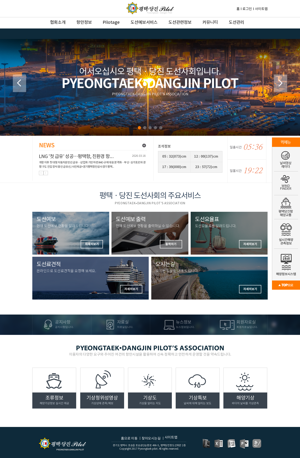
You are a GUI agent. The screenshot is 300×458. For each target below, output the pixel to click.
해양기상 (245, 400)
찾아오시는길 (151, 438)
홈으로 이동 (129, 438)
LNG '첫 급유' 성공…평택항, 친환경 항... (76, 156)
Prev (19, 83)
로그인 (247, 9)
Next (280, 83)
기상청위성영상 (102, 400)
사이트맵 (261, 9)
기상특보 (197, 400)
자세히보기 (250, 289)
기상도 (150, 400)
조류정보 (54, 400)
